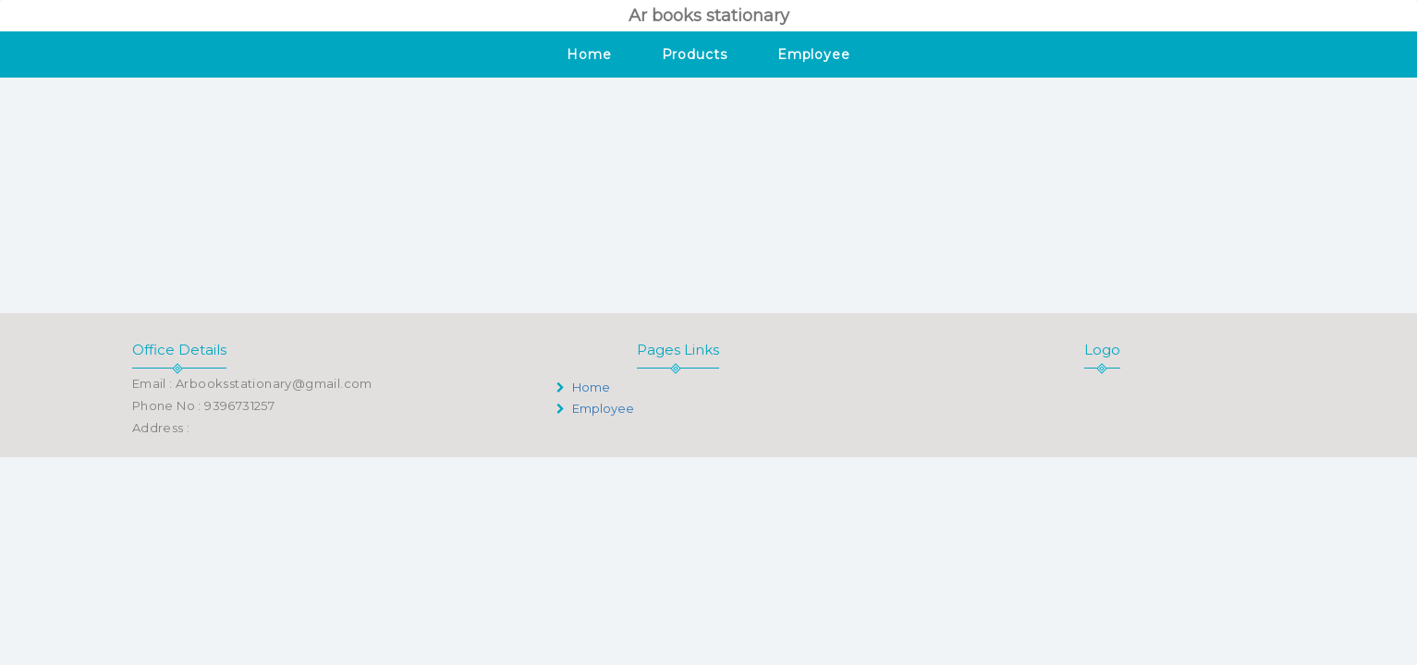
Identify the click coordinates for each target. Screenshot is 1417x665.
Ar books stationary (709, 16)
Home (589, 54)
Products (694, 54)
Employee (813, 54)
